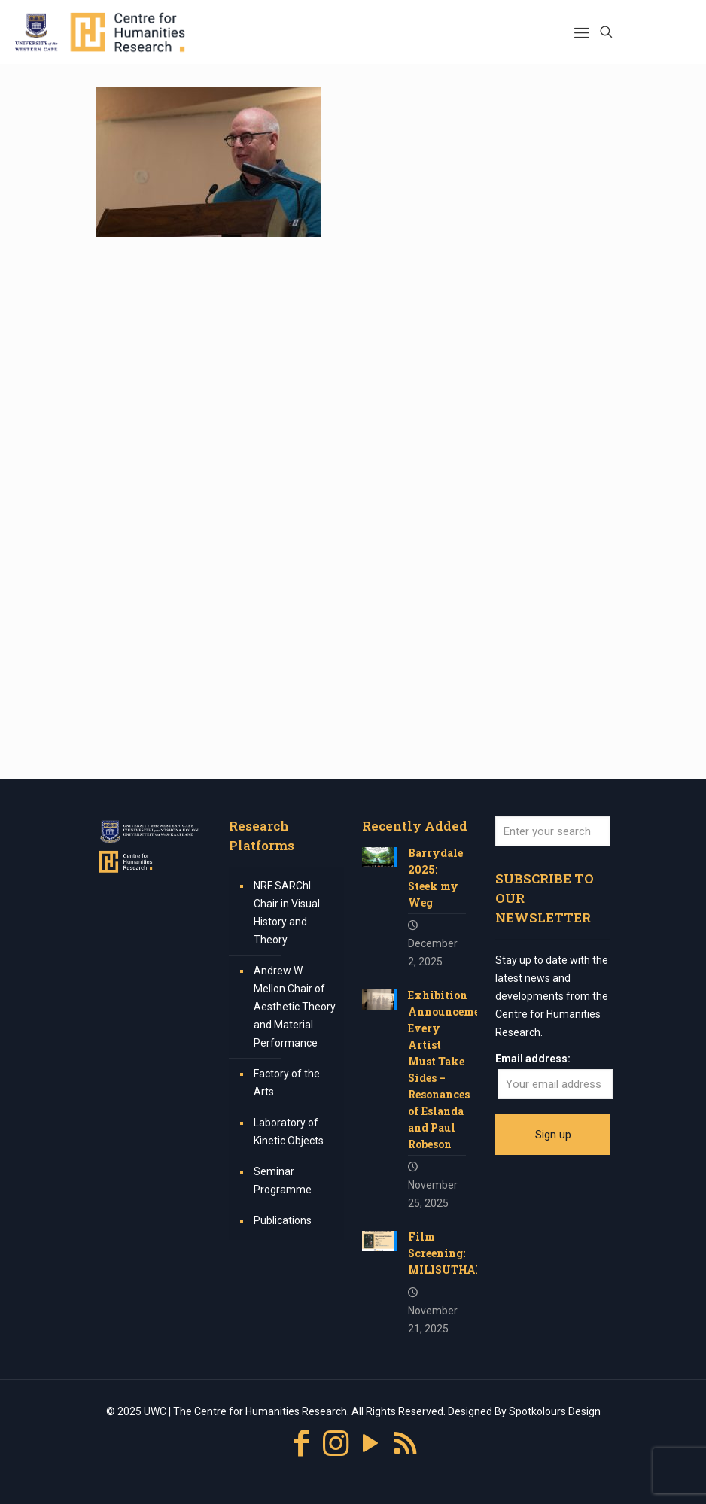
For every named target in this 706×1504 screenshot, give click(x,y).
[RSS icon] (405, 1443)
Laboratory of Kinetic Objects (289, 1132)
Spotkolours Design (555, 1411)
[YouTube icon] (370, 1443)
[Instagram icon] (336, 1443)
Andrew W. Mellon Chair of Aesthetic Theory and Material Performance (295, 1007)
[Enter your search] (552, 831)
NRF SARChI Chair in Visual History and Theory (287, 913)
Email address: (533, 1059)
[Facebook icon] (301, 1443)
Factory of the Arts (287, 1083)
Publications (283, 1220)
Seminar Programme (283, 1180)
